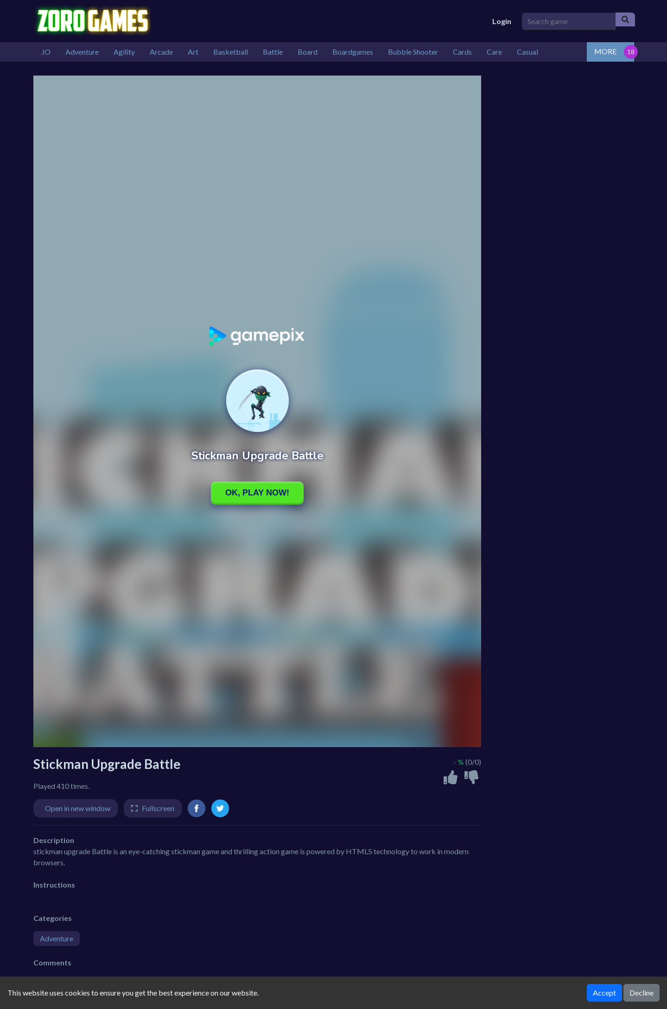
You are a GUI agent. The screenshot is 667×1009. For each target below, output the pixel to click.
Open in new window (77, 808)
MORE (605, 51)
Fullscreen (158, 808)
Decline (641, 992)
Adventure (56, 938)
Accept (604, 992)
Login (501, 21)
